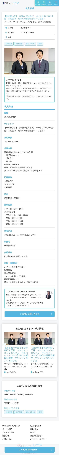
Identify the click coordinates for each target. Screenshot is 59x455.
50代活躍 (9, 44)
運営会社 (5, 436)
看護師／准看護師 (25, 394)
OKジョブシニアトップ (11, 426)
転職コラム (34, 429)
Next (54, 344)
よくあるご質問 (8, 432)
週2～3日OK (30, 44)
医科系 (13, 394)
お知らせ (33, 432)
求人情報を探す (35, 426)
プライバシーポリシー (38, 439)
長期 (40, 44)
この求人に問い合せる (29, 314)
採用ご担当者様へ (36, 436)
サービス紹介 (7, 429)
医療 (6, 394)
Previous (4, 344)
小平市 (16, 403)
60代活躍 (19, 44)
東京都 (7, 403)
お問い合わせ (7, 439)
